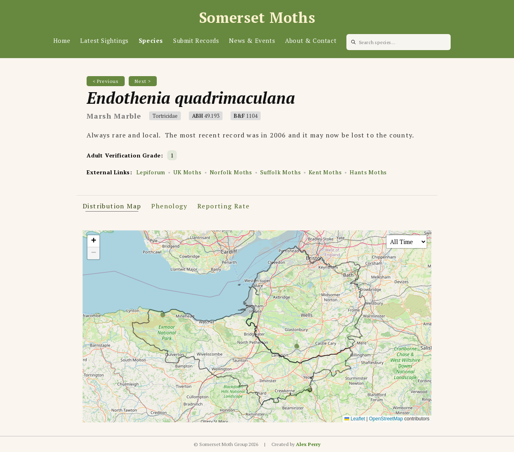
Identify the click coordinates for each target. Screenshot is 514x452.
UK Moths (187, 172)
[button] (93, 241)
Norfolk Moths (231, 172)
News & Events (252, 40)
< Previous (106, 81)
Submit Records (196, 40)
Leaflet (354, 419)
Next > (143, 81)
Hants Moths (368, 172)
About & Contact (310, 40)
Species (151, 40)
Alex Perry (308, 444)
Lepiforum (150, 172)
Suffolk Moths (280, 172)
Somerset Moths (257, 17)
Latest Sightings (104, 40)
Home (61, 40)
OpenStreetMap (386, 419)
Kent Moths (325, 172)
